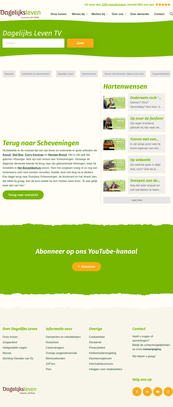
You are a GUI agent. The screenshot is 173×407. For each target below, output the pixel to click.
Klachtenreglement (100, 358)
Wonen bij (78, 14)
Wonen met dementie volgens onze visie (124, 74)
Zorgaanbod (10, 342)
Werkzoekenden (55, 358)
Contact (159, 14)
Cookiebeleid (97, 336)
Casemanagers (55, 347)
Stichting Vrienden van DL (18, 358)
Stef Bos (17, 154)
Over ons (117, 14)
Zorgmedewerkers (161, 74)
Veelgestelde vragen (15, 347)
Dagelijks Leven (66, 74)
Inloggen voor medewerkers (105, 369)
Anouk (7, 154)
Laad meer (137, 192)
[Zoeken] (171, 14)
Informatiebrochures (101, 363)
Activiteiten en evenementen (35, 74)
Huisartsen (52, 342)
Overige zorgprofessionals (61, 353)
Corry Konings (34, 154)
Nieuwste (9, 74)
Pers (48, 369)
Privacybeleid (97, 347)
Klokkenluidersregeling (102, 353)
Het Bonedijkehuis (29, 167)
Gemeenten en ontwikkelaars (63, 336)
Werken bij (98, 14)
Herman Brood (57, 154)
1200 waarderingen (114, 4)
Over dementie (139, 14)
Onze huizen (58, 14)
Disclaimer (95, 342)
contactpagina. (152, 349)
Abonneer (86, 266)
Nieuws (7, 353)
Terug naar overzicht (23, 195)
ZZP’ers (50, 363)
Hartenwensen (89, 74)
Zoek (76, 43)
